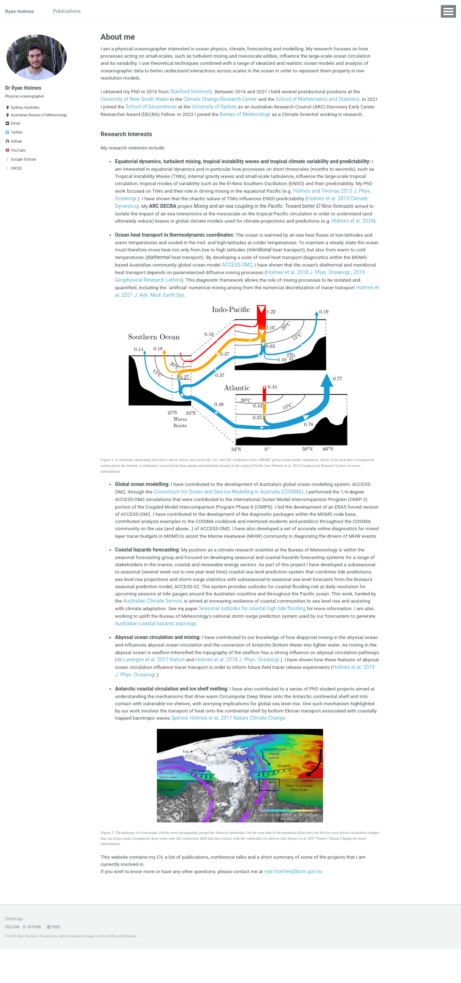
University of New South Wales (134, 100)
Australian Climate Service (216, 632)
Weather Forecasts (253, 11)
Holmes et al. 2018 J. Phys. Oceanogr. (285, 691)
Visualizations (159, 11)
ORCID (13, 171)
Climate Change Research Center (221, 100)
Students (195, 11)
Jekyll (62, 970)
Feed (54, 961)
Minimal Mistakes (125, 970)
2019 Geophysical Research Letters (179, 299)
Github (13, 144)
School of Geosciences (165, 108)
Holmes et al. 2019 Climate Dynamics (159, 217)
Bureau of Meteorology (265, 116)
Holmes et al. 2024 (183, 240)
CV (218, 11)
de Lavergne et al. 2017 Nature (198, 691)
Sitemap (14, 953)
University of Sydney (228, 108)
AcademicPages (83, 970)
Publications (69, 11)
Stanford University (194, 93)
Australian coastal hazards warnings (223, 654)
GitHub (32, 961)
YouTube (15, 153)
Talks (128, 11)
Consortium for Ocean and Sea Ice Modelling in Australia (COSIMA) (230, 512)
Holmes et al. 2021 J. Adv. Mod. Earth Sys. (184, 314)
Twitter (13, 135)
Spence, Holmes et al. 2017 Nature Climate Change (288, 751)
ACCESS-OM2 (257, 284)
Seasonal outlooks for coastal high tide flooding (316, 639)
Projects (102, 11)
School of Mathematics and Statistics (319, 100)
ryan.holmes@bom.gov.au (299, 905)
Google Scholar (20, 162)
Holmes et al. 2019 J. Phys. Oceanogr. (188, 706)
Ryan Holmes (20, 11)
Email (12, 126)
